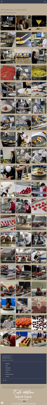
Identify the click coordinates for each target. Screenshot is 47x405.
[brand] (2, 2)
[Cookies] (2, 403)
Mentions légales (9, 374)
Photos (7, 372)
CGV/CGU (7, 376)
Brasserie (7, 363)
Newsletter (8, 370)
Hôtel (6, 365)
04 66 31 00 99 (10, 360)
